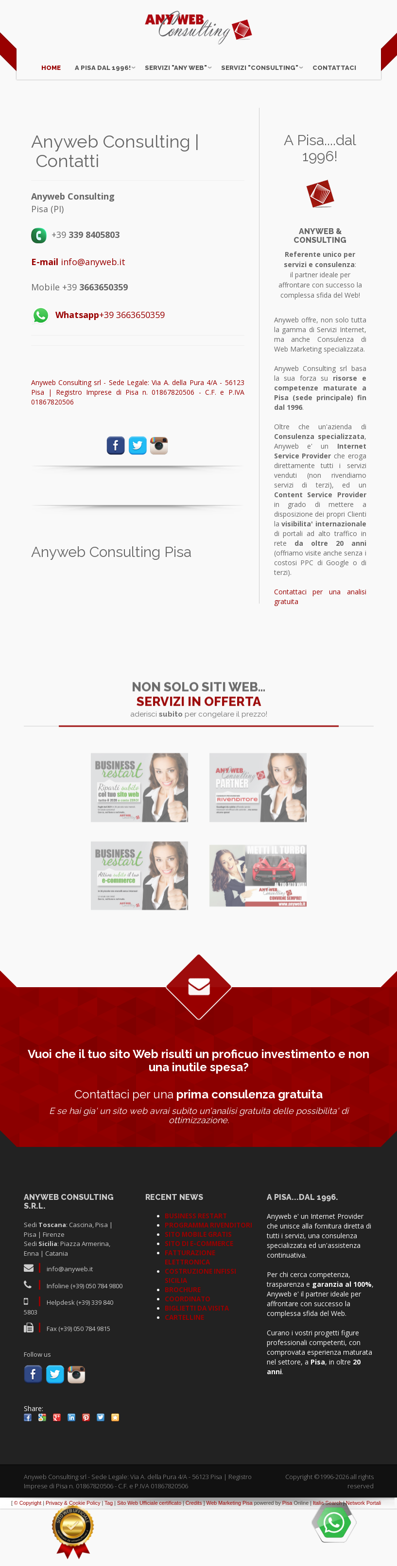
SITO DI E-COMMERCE (199, 1301)
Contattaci (334, 59)
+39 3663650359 (110, 372)
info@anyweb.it (78, 319)
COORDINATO (187, 1356)
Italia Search (327, 1560)
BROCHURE (183, 1347)
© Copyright (27, 1560)
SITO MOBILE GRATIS (198, 1291)
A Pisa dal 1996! (103, 59)
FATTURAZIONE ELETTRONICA (190, 1315)
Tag (108, 1560)
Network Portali (363, 1560)
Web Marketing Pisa (230, 1560)
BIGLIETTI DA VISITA (197, 1365)
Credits (194, 1560)
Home (51, 59)
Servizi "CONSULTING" (259, 59)
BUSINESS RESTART (196, 1273)
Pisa (287, 1560)
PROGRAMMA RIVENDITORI (208, 1282)
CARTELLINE (184, 1374)
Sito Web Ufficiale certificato (149, 1560)
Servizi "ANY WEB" (176, 59)
